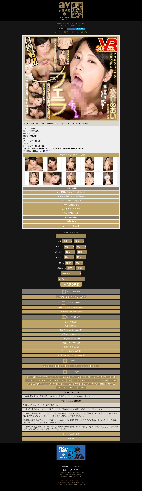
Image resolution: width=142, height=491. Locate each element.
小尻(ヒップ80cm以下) (71, 347)
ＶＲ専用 (60, 297)
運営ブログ (67, 470)
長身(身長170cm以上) (71, 343)
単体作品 (111, 384)
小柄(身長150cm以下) (71, 339)
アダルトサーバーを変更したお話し (45, 405)
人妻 (69, 381)
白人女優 (76, 384)
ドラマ (59, 387)
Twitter (76, 470)
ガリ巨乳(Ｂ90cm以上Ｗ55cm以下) (71, 355)
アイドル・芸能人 (32, 381)
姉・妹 (112, 377)
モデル (84, 381)
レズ (110, 381)
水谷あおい (71, 221)
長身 (68, 377)
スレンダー (53, 377)
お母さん (76, 381)
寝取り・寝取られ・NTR (46, 384)
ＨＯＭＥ (71, 439)
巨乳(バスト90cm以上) (71, 334)
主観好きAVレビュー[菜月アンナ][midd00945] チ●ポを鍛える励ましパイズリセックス (67, 409)
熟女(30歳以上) (71, 326)
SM (115, 381)
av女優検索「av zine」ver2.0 (71, 466)
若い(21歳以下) (71, 322)
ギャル (57, 381)
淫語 (105, 381)
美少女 (100, 377)
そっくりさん (47, 381)
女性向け (82, 387)
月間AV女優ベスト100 (70, 307)
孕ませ (61, 384)
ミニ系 (62, 377)
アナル (68, 384)
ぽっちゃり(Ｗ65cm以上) (71, 351)
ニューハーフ (87, 384)
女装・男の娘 (100, 384)
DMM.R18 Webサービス (74, 476)
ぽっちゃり (76, 377)
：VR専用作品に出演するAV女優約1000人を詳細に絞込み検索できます (58, 396)
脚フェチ (91, 377)
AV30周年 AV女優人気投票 (71, 312)
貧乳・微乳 (31, 377)
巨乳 (39, 377)
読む (47, 151)
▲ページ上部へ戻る (71, 226)
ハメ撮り (74, 297)
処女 (106, 377)
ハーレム (31, 384)
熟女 (64, 381)
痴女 (99, 381)
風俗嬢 (82, 297)
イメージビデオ (70, 387)
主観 (67, 297)
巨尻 (45, 377)
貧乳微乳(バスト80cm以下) (71, 330)
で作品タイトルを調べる (71, 192)
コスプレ (92, 381)
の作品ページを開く (71, 155)
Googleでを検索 (71, 201)
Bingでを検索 (71, 209)
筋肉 (84, 377)
